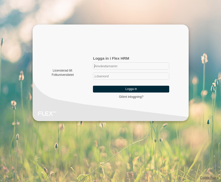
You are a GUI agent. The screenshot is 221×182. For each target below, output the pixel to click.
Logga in (131, 89)
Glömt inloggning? (131, 97)
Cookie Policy (209, 177)
